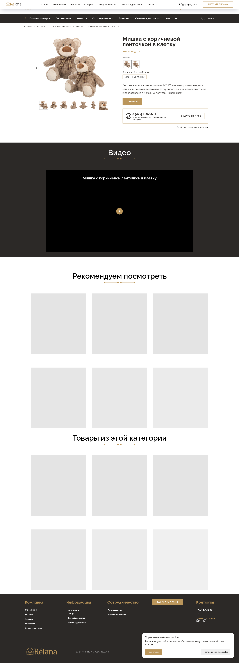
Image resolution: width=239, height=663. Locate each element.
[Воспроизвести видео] (119, 211)
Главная (28, 26)
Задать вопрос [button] (191, 116)
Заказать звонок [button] (205, 618)
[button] (197, 7)
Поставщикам (115, 610)
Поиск (210, 18)
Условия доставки (77, 622)
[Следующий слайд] (111, 68)
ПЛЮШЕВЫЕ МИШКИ (60, 26)
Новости (29, 619)
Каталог (41, 26)
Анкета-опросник (117, 614)
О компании (31, 610)
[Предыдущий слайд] (36, 68)
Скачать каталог (33, 628)
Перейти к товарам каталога (190, 127)
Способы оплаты (76, 618)
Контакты (30, 623)
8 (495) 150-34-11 (144, 114)
